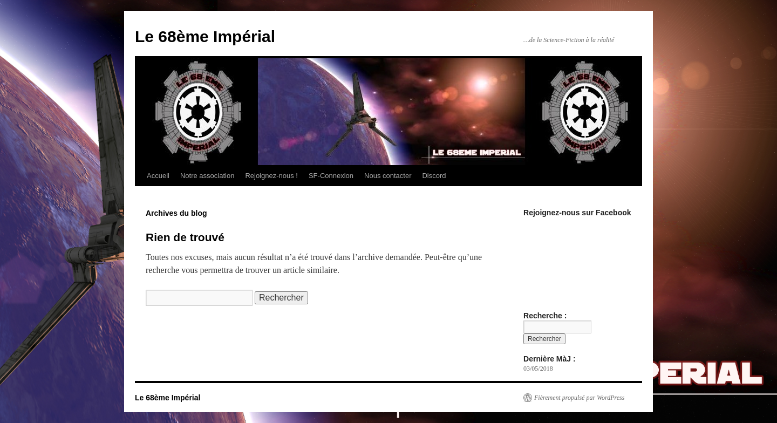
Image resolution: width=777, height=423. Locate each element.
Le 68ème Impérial (205, 36)
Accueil (158, 176)
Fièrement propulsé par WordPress (579, 397)
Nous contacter (387, 176)
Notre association (207, 176)
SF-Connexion (331, 176)
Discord (434, 176)
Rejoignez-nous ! (271, 176)
